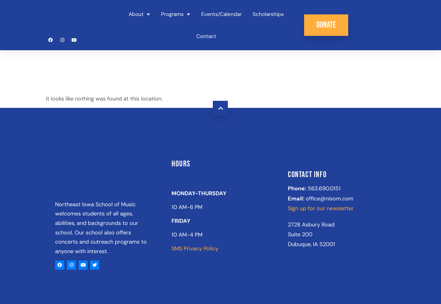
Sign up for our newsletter (321, 208)
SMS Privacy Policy (195, 248)
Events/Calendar (221, 14)
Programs (175, 14)
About (139, 14)
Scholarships (268, 14)
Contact (206, 36)
